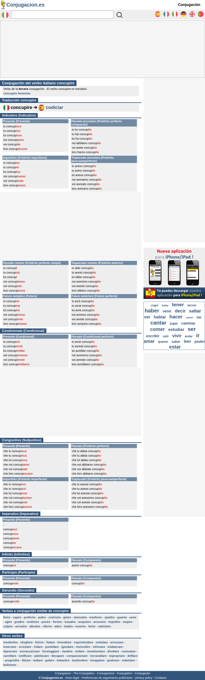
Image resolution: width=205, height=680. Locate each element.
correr (189, 317)
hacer (176, 316)
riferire (47, 626)
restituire (33, 621)
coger (154, 305)
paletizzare (41, 655)
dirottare (113, 651)
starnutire (80, 617)
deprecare (10, 651)
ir (198, 335)
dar (199, 317)
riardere (67, 651)
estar (175, 347)
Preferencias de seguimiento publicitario (107, 677)
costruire (54, 617)
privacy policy (143, 677)
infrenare (99, 646)
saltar (195, 310)
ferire (92, 626)
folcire (39, 642)
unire (133, 617)
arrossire (99, 621)
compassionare (77, 655)
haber (152, 311)
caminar (188, 323)
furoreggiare (50, 651)
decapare (57, 655)
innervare (9, 646)
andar (189, 336)
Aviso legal (72, 677)
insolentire (10, 642)
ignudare (67, 646)
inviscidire (83, 646)
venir (167, 311)
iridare (38, 646)
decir (180, 310)
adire (58, 626)
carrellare (9, 655)
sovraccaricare (29, 651)
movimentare (96, 651)
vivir (176, 335)
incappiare (97, 660)
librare (26, 660)
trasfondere (80, 660)
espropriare (117, 655)
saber (176, 341)
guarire (122, 617)
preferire (29, 617)
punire (46, 621)
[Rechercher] (62, 14)
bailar (165, 305)
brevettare (65, 642)
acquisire (84, 621)
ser (192, 329)
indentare (128, 660)
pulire (42, 617)
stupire (127, 621)
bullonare (9, 664)
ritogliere (26, 642)
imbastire (63, 660)
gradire (19, 621)
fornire (57, 621)
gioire (67, 617)
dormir (191, 305)
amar (149, 341)
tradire (68, 626)
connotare (129, 651)
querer (163, 341)
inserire (80, 626)
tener (178, 304)
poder (200, 341)
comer (157, 329)
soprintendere (83, 642)
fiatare (50, 642)
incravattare (98, 655)
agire (8, 621)
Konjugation (124, 673)
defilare (132, 655)
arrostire (21, 626)
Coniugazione (106, 673)
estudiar (176, 329)
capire (17, 617)
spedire (109, 617)
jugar (174, 323)
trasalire (70, 621)
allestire (35, 626)
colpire (8, 626)
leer (187, 341)
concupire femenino (17, 93)
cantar (158, 323)
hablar (160, 317)
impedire (114, 621)
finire (6, 617)
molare (79, 651)
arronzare (116, 642)
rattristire (104, 626)
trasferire (95, 617)
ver (147, 317)
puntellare (52, 646)
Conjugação (142, 673)
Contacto (160, 677)
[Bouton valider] (119, 15)
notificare (25, 655)
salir (166, 336)
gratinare (113, 660)
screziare (25, 646)
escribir (152, 336)
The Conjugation (84, 673)
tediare (38, 660)
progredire (12, 660)
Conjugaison (63, 673)
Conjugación (189, 5)
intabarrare (115, 646)
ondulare (102, 642)
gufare (49, 660)
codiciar (54, 107)
